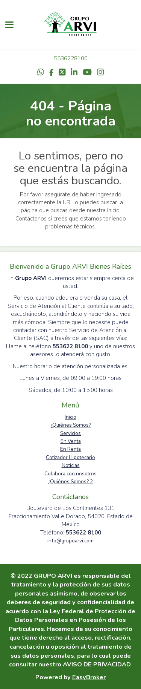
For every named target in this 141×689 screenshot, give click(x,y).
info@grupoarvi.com (70, 540)
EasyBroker (89, 677)
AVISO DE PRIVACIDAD (97, 664)
